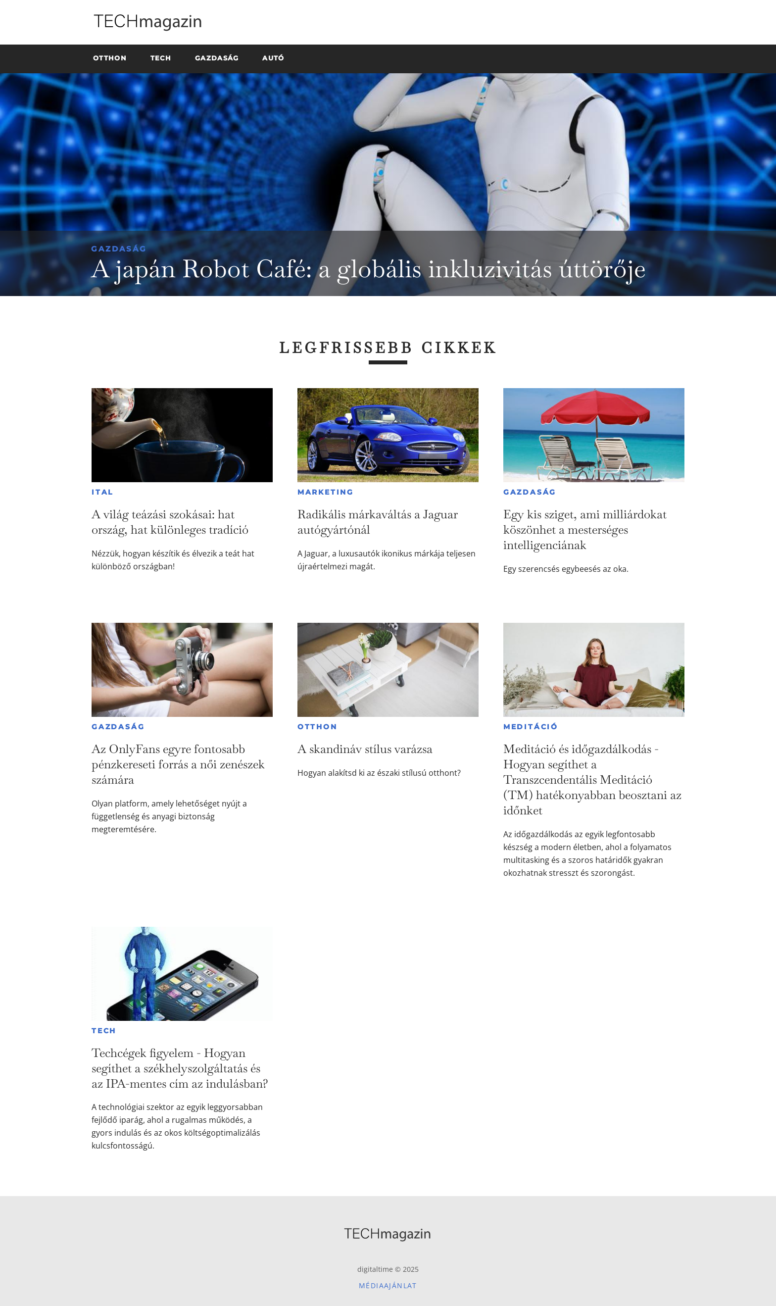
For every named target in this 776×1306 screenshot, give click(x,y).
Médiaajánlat (388, 1285)
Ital (102, 492)
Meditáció (530, 726)
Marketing (325, 492)
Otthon (317, 726)
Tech (104, 1030)
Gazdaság (119, 248)
